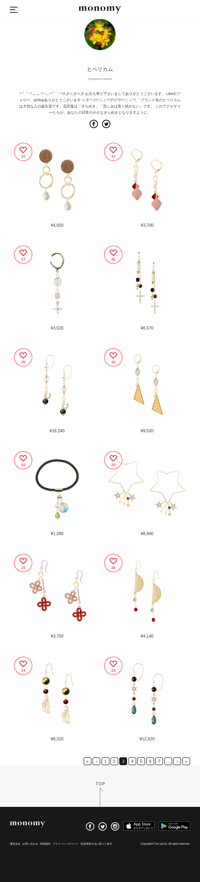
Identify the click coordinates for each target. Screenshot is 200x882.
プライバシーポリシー (66, 843)
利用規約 (45, 843)
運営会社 (15, 843)
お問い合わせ (30, 843)
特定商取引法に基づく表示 (96, 843)
